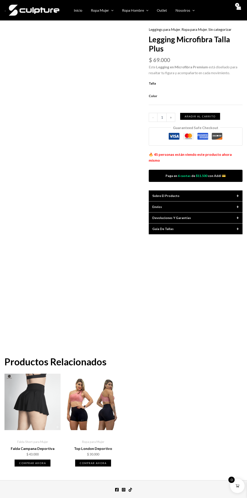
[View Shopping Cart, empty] (238, 10)
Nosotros (179, 10)
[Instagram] (214, 11)
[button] (109, 10)
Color (153, 96)
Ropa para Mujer (194, 29)
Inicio (77, 10)
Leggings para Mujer (164, 29)
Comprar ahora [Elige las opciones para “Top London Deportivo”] (93, 463)
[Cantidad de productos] (162, 117)
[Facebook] (207, 11)
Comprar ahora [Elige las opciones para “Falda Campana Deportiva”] (32, 463)
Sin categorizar (220, 29)
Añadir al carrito (200, 116)
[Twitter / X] (221, 11)
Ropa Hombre (132, 10)
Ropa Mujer (100, 10)
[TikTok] (227, 11)
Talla (152, 83)
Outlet (157, 10)
